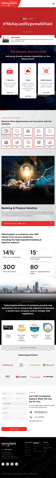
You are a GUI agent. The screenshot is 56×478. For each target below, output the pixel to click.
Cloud (35, 448)
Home (26, 445)
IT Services (36, 446)
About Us (27, 447)
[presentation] (14, 423)
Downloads (46, 445)
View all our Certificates (28, 347)
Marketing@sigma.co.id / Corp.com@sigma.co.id (41, 412)
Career (26, 452)
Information (28, 450)
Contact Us (28, 455)
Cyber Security (37, 451)
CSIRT (45, 451)
